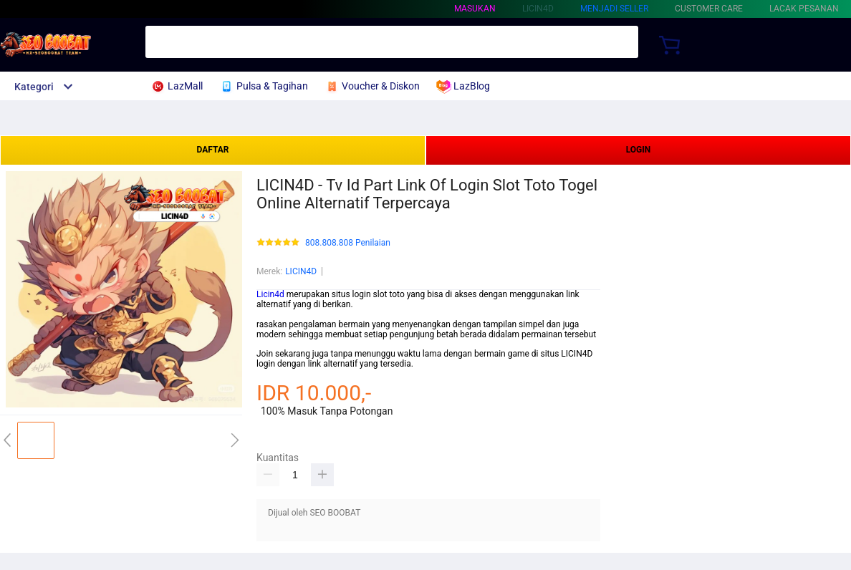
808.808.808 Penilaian (347, 243)
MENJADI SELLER (614, 9)
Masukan (475, 9)
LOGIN (638, 150)
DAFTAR (212, 150)
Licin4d (270, 294)
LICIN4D (301, 271)
